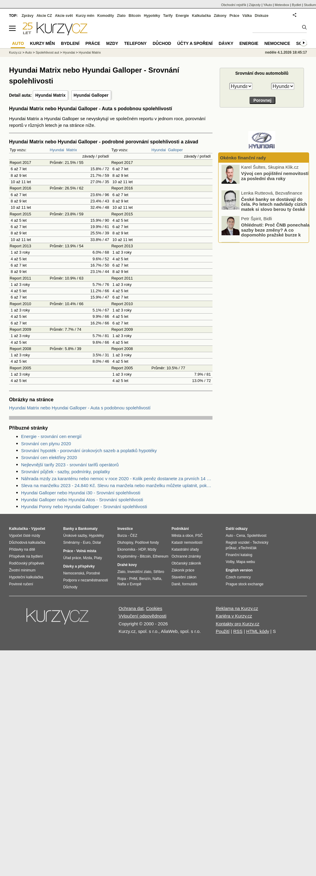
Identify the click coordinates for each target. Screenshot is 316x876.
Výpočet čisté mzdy (24, 535)
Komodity (105, 16)
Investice (125, 529)
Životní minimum (22, 570)
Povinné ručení (21, 584)
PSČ (199, 535)
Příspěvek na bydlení (26, 556)
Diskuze (261, 16)
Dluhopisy (125, 542)
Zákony (220, 16)
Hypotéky (152, 16)
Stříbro (158, 572)
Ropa (121, 579)
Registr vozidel (237, 542)
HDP (142, 549)
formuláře (189, 584)
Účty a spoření (195, 43)
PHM (133, 579)
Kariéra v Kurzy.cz (234, 615)
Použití (223, 631)
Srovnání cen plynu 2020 (46, 443)
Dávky (225, 43)
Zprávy (27, 16)
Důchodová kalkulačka (27, 542)
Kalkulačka (201, 16)
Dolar (96, 542)
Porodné (93, 573)
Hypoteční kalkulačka (26, 577)
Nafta (157, 579)
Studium (310, 5)
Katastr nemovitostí (187, 542)
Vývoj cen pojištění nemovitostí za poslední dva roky (274, 177)
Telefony (135, 43)
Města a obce (182, 535)
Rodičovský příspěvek (26, 563)
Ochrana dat (131, 608)
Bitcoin (135, 16)
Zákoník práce (183, 570)
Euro (86, 542)
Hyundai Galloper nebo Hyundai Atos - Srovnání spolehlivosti (82, 499)
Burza (122, 535)
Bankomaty (88, 529)
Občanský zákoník (186, 563)
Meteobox (282, 5)
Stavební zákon (184, 577)
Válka (247, 16)
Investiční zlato (139, 572)
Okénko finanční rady (243, 157)
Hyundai (57, 150)
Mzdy (112, 43)
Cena (240, 535)
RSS (238, 631)
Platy (98, 558)
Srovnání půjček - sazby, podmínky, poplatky (65, 471)
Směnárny (71, 542)
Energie (182, 16)
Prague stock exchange (244, 584)
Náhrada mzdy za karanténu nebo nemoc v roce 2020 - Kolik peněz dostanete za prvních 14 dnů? (116, 478)
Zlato (121, 16)
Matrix (71, 150)
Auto (28, 52)
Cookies (154, 608)
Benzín (144, 579)
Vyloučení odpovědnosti (142, 615)
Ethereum (160, 556)
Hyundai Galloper (91, 95)
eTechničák (248, 548)
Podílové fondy (147, 542)
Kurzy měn (85, 16)
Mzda (87, 558)
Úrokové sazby (75, 535)
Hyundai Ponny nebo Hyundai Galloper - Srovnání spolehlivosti (84, 506)
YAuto (267, 5)
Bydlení (70, 43)
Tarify (168, 16)
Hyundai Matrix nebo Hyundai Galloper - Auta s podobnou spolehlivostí (79, 407)
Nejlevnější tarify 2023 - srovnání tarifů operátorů (70, 464)
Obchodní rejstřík (233, 5)
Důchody (70, 587)
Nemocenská (73, 573)
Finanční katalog (239, 555)
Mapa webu (245, 562)
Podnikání (180, 529)
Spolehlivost (257, 535)
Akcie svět (64, 16)
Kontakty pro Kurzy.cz (237, 623)
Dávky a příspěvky (79, 566)
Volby (230, 562)
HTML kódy (257, 631)
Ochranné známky (186, 556)
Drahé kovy (127, 565)
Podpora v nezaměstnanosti (85, 580)
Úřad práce (72, 558)
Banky (68, 529)
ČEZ (133, 535)
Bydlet (296, 5)
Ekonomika (126, 549)
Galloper (175, 150)
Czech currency (238, 577)
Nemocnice (277, 43)
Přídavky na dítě (22, 549)
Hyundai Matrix (50, 95)
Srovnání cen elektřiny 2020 (49, 457)
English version (239, 570)
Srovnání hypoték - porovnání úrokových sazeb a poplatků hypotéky (89, 450)
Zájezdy (255, 5)
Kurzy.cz (15, 52)
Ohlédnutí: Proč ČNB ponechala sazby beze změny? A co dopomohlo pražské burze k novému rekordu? (275, 233)
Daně (176, 584)
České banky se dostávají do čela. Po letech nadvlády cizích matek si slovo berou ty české (274, 204)
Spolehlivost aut (47, 52)
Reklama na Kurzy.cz (237, 608)
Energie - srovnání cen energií (51, 436)
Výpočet (38, 529)
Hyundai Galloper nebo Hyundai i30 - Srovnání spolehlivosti (80, 492)
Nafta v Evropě (129, 584)
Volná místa (86, 551)
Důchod (162, 43)
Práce (235, 16)
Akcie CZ (44, 16)
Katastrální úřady (185, 549)
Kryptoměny (127, 556)
